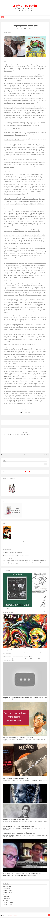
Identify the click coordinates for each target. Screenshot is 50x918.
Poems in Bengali (6, 897)
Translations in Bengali (8, 903)
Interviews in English (7, 893)
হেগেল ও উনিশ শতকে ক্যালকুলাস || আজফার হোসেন (15, 609)
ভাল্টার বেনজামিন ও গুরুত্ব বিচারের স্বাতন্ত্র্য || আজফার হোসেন (17, 657)
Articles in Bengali (7, 887)
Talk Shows (5, 901)
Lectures (5, 895)
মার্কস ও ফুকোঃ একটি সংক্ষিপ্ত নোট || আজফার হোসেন (15, 779)
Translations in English (8, 905)
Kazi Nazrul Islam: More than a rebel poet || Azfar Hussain (19, 833)
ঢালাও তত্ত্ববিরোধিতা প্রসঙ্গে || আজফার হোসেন (14, 650)
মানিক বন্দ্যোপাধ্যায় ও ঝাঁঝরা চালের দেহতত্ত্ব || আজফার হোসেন (18, 738)
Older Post (46, 455)
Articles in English (6, 889)
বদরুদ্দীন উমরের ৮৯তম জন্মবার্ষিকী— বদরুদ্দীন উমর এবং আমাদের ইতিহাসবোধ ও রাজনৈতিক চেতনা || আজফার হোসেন (25, 698)
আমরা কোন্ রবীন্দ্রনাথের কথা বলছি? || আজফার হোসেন (16, 820)
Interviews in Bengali (7, 891)
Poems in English (6, 899)
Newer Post (4, 455)
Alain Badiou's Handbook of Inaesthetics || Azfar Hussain (18, 827)
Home (25, 455)
